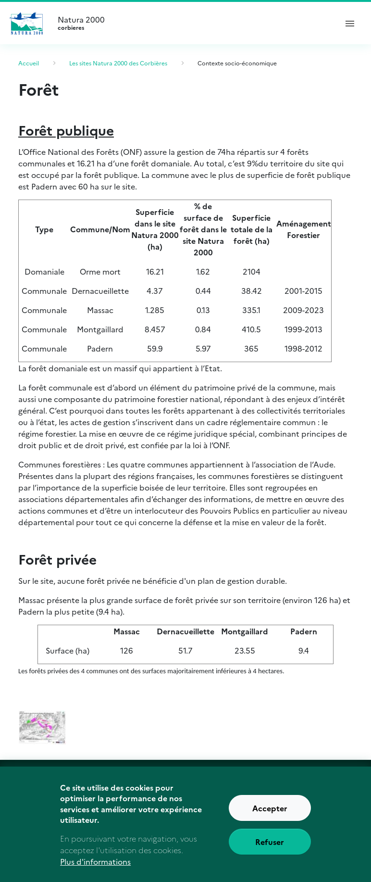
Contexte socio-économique (237, 63)
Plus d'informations (95, 868)
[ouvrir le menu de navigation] (349, 23)
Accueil (28, 63)
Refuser (269, 849)
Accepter (269, 815)
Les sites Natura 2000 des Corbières (118, 63)
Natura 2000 (193, 23)
